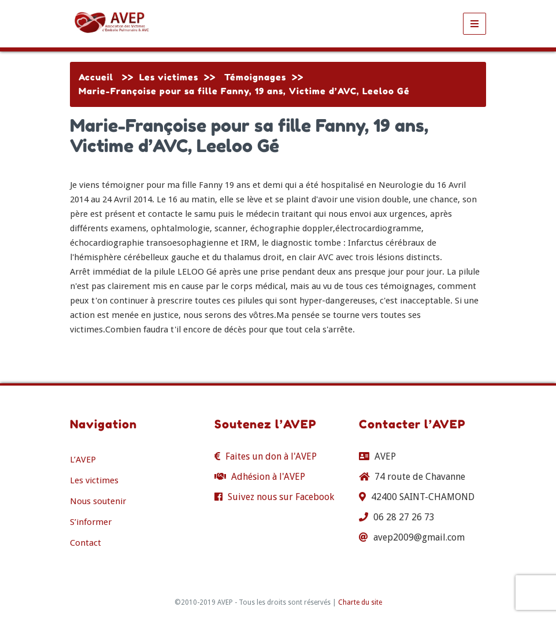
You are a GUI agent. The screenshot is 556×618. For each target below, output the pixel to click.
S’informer (91, 522)
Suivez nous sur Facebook (281, 496)
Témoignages (255, 77)
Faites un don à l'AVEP (271, 456)
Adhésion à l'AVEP (268, 476)
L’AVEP (83, 459)
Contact (85, 543)
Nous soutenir (98, 501)
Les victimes (168, 77)
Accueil (96, 77)
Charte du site (360, 602)
